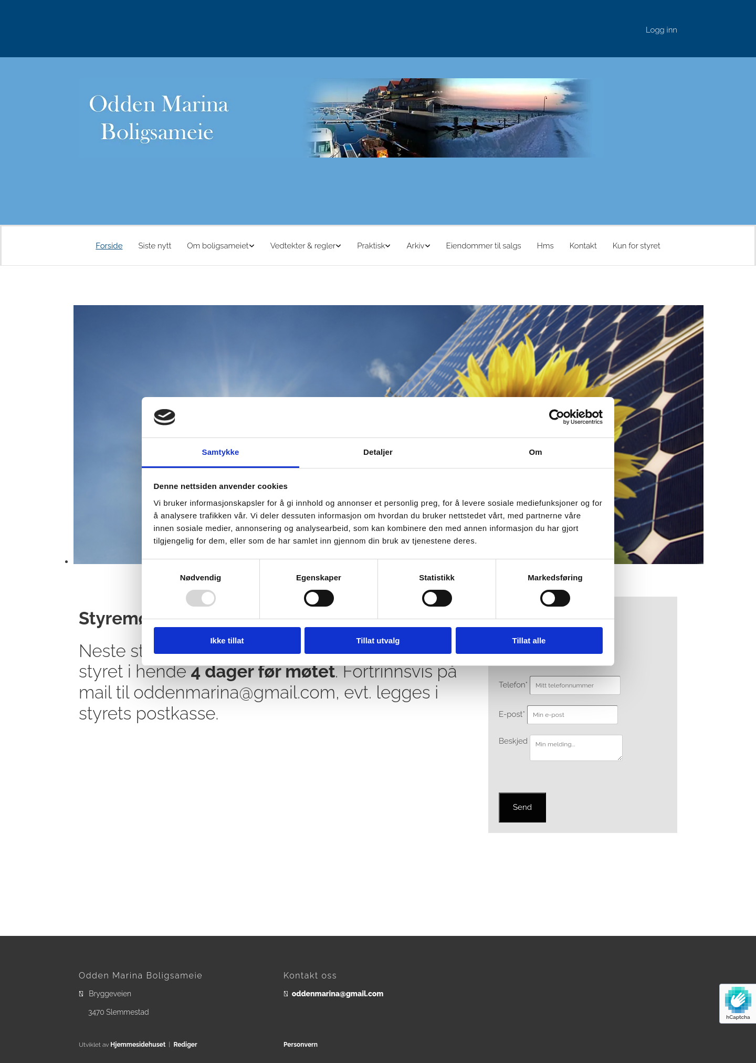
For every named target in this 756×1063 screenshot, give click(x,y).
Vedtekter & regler (303, 246)
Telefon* (513, 685)
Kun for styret (636, 246)
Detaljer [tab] (378, 451)
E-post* (512, 714)
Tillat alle (529, 640)
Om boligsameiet (217, 246)
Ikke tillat (227, 640)
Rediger (185, 1044)
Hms (545, 246)
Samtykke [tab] (220, 451)
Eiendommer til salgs (483, 246)
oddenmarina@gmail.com (338, 993)
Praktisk (371, 246)
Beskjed (513, 741)
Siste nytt (154, 246)
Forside (109, 246)
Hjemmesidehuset (137, 1044)
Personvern (301, 1044)
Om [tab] (535, 451)
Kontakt (583, 246)
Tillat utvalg (378, 640)
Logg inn (661, 30)
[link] (220, 245)
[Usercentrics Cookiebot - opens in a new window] (557, 417)
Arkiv (415, 246)
